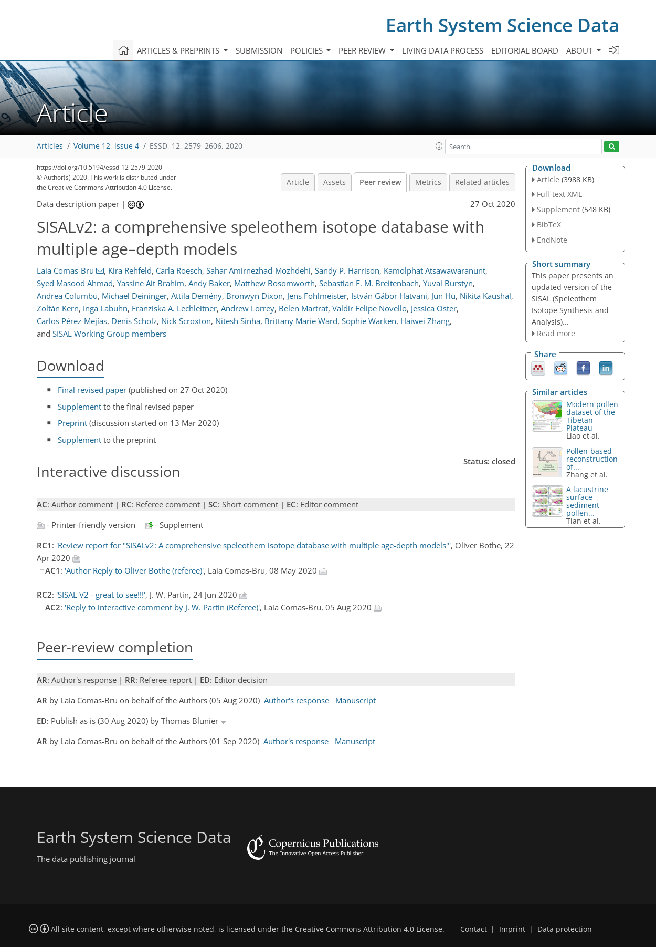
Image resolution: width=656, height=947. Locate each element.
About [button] (580, 50)
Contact (473, 929)
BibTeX (549, 225)
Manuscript (355, 700)
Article (298, 182)
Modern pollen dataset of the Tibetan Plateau (592, 416)
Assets (334, 182)
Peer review (380, 182)
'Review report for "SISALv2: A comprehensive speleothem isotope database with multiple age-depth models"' (253, 545)
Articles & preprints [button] (179, 50)
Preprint (72, 423)
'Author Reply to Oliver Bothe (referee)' (134, 570)
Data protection (564, 929)
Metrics (428, 182)
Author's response (296, 700)
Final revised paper (92, 389)
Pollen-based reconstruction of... (592, 459)
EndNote (552, 240)
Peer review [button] (363, 50)
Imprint (512, 929)
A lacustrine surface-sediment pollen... (587, 501)
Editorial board (524, 50)
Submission (259, 50)
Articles (50, 146)
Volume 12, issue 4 (106, 146)
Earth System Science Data (502, 25)
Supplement (79, 406)
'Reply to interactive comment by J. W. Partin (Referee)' (162, 607)
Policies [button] (307, 50)
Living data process (442, 50)
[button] (439, 146)
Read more (556, 333)
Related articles (482, 182)
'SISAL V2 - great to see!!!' (100, 594)
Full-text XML (559, 194)
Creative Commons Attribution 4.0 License (368, 929)
